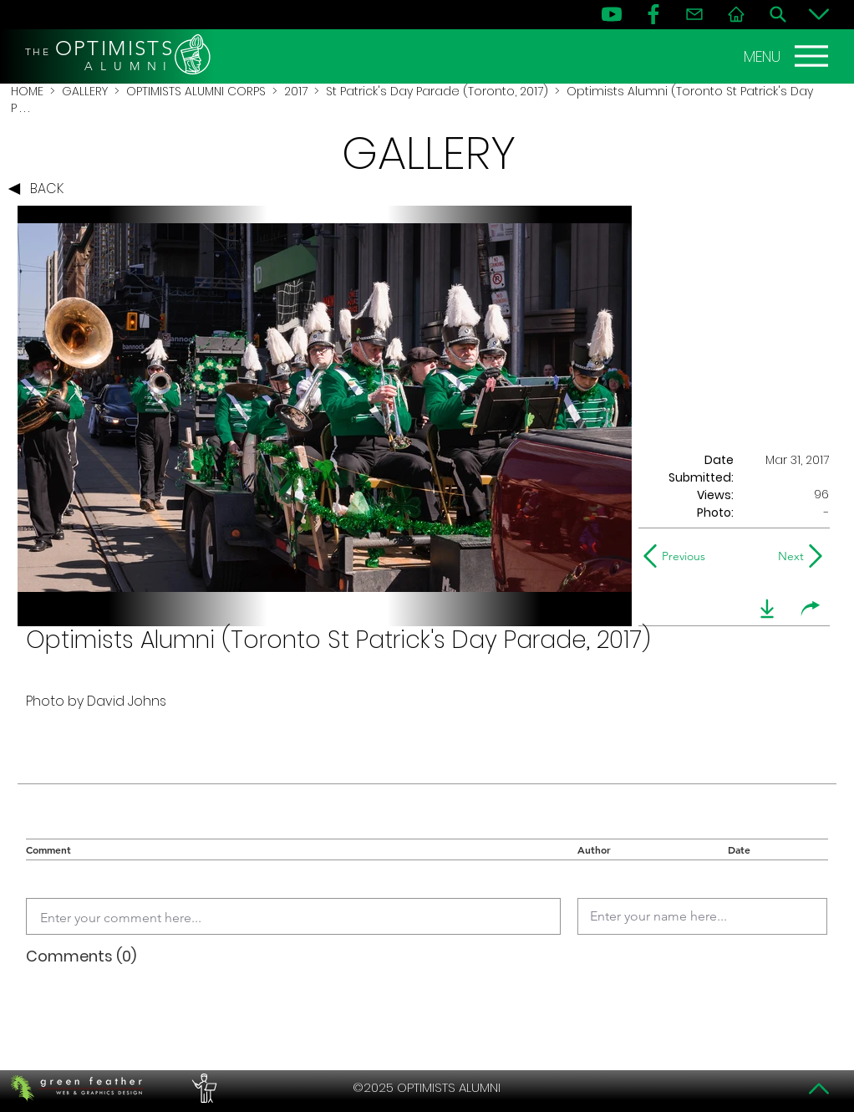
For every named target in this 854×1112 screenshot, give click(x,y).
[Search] (778, 14)
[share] (810, 608)
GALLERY (85, 91)
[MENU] (788, 56)
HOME (27, 91)
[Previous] (678, 556)
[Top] (819, 1088)
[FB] (653, 14)
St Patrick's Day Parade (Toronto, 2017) (437, 91)
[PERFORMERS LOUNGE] (202, 1087)
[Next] (787, 556)
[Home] (736, 14)
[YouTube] (611, 14)
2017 (296, 91)
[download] (767, 608)
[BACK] (40, 189)
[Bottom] (819, 14)
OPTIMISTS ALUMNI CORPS (196, 91)
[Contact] (694, 14)
